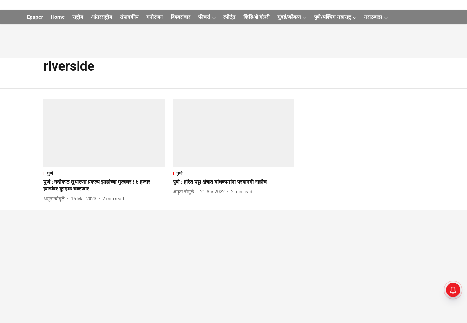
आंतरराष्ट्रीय (101, 17)
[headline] (104, 185)
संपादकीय (129, 17)
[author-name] (55, 198)
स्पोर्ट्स (229, 17)
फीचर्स (204, 17)
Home (58, 17)
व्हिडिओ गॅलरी (256, 17)
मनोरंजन (154, 17)
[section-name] (104, 173)
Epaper (35, 17)
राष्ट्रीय (77, 17)
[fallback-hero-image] (104, 133)
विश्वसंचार (180, 17)
